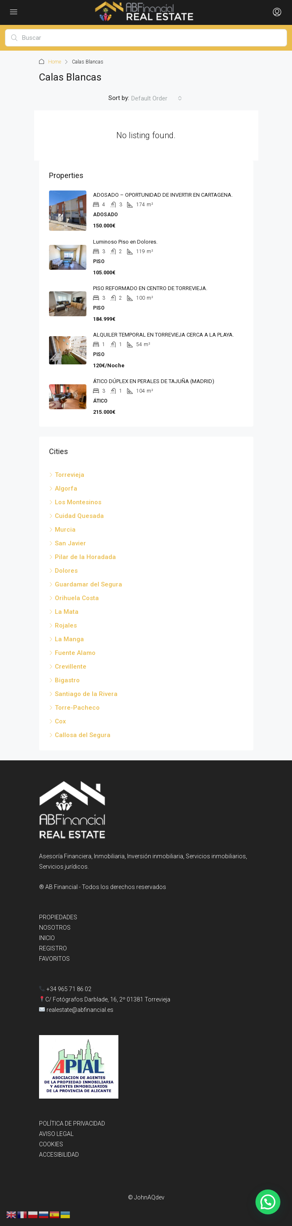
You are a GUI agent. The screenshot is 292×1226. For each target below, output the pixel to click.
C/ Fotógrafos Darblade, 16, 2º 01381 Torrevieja (107, 999)
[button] (267, 1201)
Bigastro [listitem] (64, 680)
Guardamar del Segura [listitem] (85, 584)
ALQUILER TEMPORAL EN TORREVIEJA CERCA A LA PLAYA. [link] (163, 335)
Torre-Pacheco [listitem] (74, 707)
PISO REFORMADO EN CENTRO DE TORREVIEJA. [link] (150, 288)
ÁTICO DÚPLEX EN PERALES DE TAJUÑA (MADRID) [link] (153, 381)
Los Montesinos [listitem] (75, 502)
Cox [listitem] (57, 721)
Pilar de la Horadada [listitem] (82, 557)
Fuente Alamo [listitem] (72, 653)
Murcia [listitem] (62, 529)
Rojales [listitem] (63, 625)
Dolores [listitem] (63, 570)
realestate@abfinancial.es (80, 1009)
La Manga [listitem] (66, 639)
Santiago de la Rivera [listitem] (83, 694)
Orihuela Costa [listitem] (74, 598)
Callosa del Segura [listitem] (79, 735)
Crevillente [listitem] (67, 666)
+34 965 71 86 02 (65, 989)
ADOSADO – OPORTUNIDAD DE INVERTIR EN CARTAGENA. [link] (163, 195)
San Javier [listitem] (67, 543)
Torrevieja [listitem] (66, 475)
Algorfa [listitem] (63, 488)
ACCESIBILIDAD (59, 1154)
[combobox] (156, 98)
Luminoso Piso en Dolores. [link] (125, 242)
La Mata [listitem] (64, 611)
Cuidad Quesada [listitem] (76, 516)
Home (54, 62)
